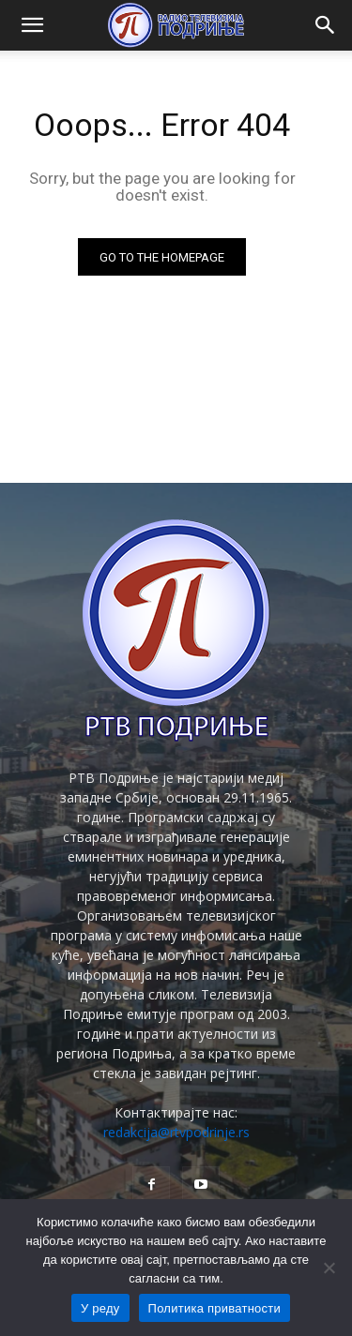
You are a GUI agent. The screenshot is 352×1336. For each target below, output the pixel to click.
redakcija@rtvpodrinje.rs (176, 1132)
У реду (100, 1308)
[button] (32, 25)
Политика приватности (214, 1308)
